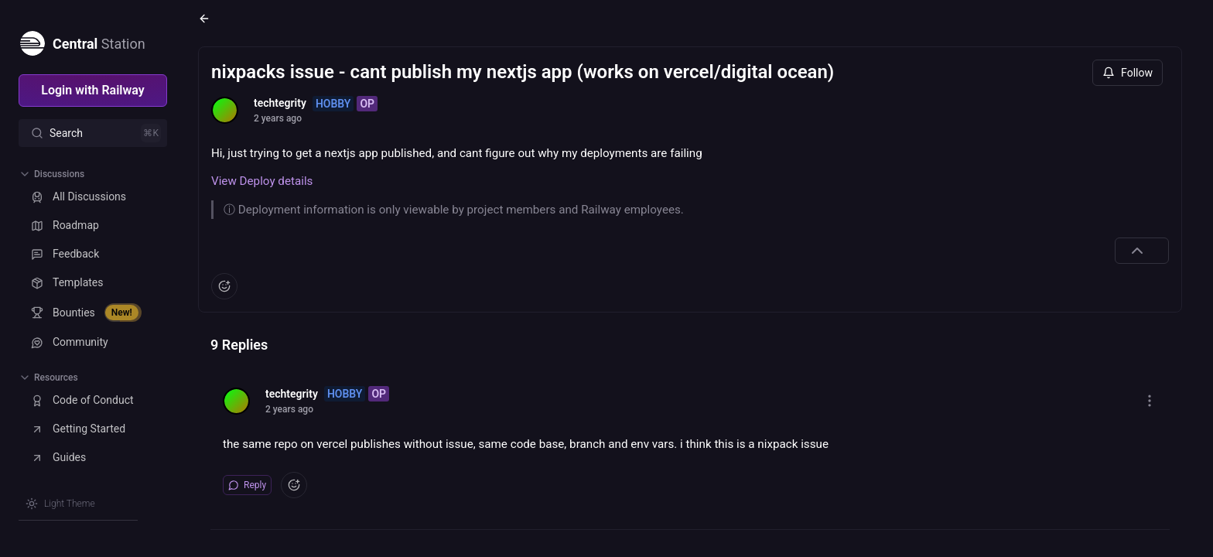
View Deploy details (262, 181)
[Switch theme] (60, 503)
